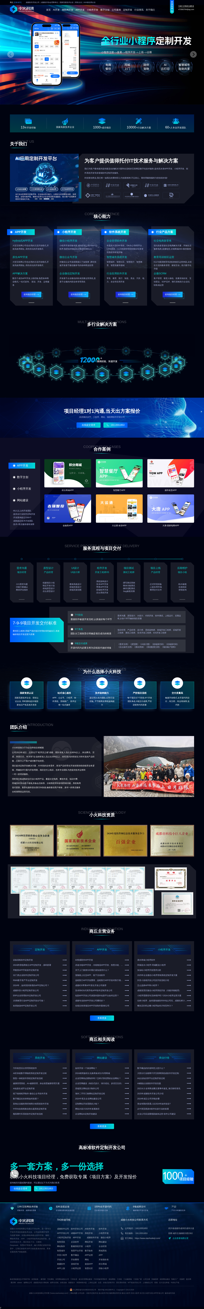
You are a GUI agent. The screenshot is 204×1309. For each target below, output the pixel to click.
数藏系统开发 (77, 1246)
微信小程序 (106, 1237)
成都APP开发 (77, 1233)
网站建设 (102, 1057)
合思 (99, 1283)
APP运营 (89, 1255)
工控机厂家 (137, 1279)
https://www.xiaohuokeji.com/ (147, 1238)
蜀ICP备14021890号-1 (106, 1290)
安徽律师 (154, 1279)
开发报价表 (104, 1259)
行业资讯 (139, 10)
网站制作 (61, 1246)
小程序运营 (76, 1268)
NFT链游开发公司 (134, 1283)
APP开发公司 (63, 1233)
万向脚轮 (50, 1279)
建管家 (43, 1279)
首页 (48, 10)
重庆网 (13, 1283)
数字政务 (89, 1251)
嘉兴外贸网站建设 (85, 1279)
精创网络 (112, 1279)
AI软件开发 (90, 1229)
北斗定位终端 (164, 1283)
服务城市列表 (170, 1293)
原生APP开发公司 (157, 1293)
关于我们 (150, 10)
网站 (87, 1259)
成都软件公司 (63, 1229)
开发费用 (75, 1259)
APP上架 (61, 1268)
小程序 (88, 1246)
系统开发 (40, 1057)
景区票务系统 (121, 1283)
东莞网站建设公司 (62, 1279)
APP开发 (80, 10)
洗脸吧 (182, 1279)
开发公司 (61, 1259)
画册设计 (71, 1283)
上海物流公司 (148, 1283)
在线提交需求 (88, 425)
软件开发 (103, 1229)
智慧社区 (89, 1268)
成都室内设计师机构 (41, 1283)
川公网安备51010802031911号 (84, 1290)
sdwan (19, 1283)
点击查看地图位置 (178, 1238)
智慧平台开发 (77, 1251)
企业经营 (103, 1246)
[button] (191, 767)
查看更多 (102, 1018)
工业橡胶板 (127, 1279)
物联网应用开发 (115, 1293)
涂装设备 (63, 1283)
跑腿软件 (61, 1264)
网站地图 (74, 1293)
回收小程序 (104, 1268)
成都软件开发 (93, 1237)
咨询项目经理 (31, 294)
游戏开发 (75, 1264)
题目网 (188, 1279)
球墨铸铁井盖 (81, 1283)
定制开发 (127, 10)
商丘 (16, 3)
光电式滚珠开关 (109, 1283)
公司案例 (116, 10)
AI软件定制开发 (92, 1293)
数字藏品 (75, 1255)
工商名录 (73, 1279)
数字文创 (105, 10)
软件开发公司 (77, 1229)
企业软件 (75, 1242)
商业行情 (164, 1057)
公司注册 (146, 1279)
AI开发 (56, 10)
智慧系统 (61, 1242)
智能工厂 (174, 1279)
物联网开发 (67, 10)
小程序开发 (92, 10)
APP (101, 1255)
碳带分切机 (54, 1283)
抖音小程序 (62, 1255)
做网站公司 (28, 1283)
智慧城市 (61, 1251)
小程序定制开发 (64, 1237)
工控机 (119, 1279)
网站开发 (89, 1242)
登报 (156, 1283)
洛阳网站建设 (165, 1279)
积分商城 (103, 1264)
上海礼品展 (92, 1283)
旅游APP (89, 1264)
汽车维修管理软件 (100, 1279)
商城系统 (103, 1251)
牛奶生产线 (175, 1283)
